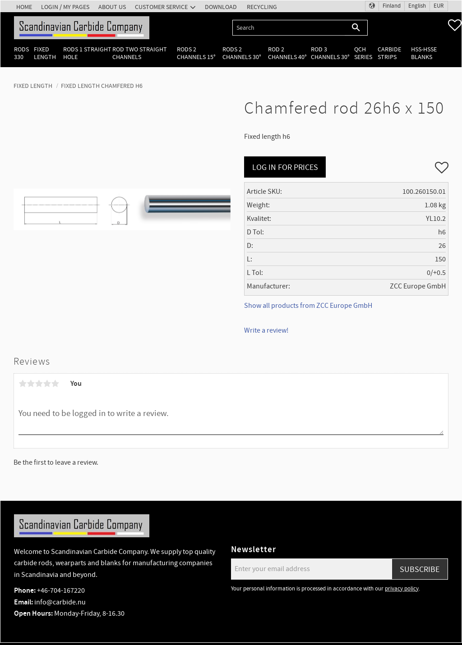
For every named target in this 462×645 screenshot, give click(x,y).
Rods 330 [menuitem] (21, 53)
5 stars (55, 384)
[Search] (356, 28)
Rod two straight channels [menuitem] (139, 53)
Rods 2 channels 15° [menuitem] (196, 53)
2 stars (31, 384)
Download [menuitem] (221, 7)
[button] (455, 25)
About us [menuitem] (112, 7)
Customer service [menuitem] (161, 7)
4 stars (47, 384)
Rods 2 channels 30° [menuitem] (241, 53)
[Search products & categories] (288, 28)
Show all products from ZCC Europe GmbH (308, 305)
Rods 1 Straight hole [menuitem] (87, 53)
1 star (22, 384)
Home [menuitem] (24, 7)
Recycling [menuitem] (262, 7)
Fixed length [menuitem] (45, 53)
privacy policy (402, 588)
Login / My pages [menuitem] (65, 7)
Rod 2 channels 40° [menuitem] (287, 53)
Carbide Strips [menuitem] (389, 53)
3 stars (39, 384)
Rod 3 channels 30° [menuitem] (330, 53)
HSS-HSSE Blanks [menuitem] (424, 53)
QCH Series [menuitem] (363, 53)
